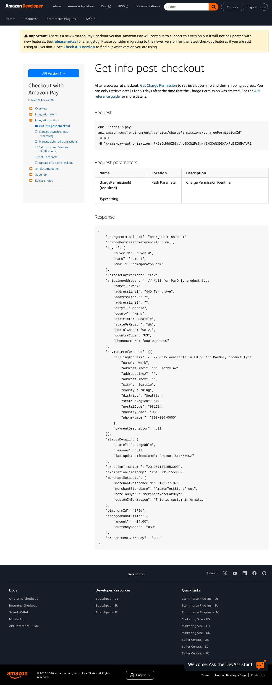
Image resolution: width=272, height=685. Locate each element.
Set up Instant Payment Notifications (54, 149)
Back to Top (136, 574)
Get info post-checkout (55, 126)
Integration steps (45, 114)
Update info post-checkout (56, 163)
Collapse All (34, 100)
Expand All (48, 100)
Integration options (47, 120)
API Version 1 (52, 73)
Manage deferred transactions (59, 141)
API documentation (47, 169)
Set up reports (48, 157)
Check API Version (79, 46)
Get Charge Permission (158, 85)
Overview (40, 108)
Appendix (40, 175)
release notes (64, 41)
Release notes (43, 180)
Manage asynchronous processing (54, 134)
